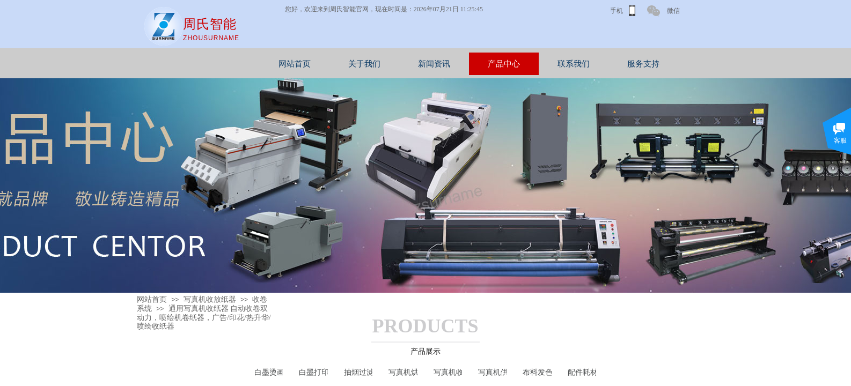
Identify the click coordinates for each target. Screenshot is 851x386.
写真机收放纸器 (210, 299)
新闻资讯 (487, 64)
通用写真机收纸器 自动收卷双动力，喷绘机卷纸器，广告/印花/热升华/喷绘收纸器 (204, 318)
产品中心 (556, 64)
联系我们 (626, 64)
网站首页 (347, 64)
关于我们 (417, 64)
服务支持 (696, 64)
